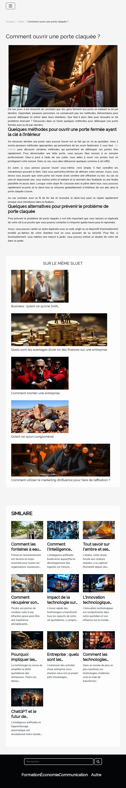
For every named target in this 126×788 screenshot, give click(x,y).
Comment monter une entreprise (35, 393)
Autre (21, 21)
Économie (49, 774)
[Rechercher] (58, 761)
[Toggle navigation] (10, 6)
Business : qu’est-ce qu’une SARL (35, 306)
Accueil (10, 21)
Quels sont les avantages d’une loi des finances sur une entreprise (59, 349)
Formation (30, 774)
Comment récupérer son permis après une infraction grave (27, 605)
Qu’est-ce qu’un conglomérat (32, 436)
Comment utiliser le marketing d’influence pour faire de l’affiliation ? (60, 480)
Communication (73, 774)
